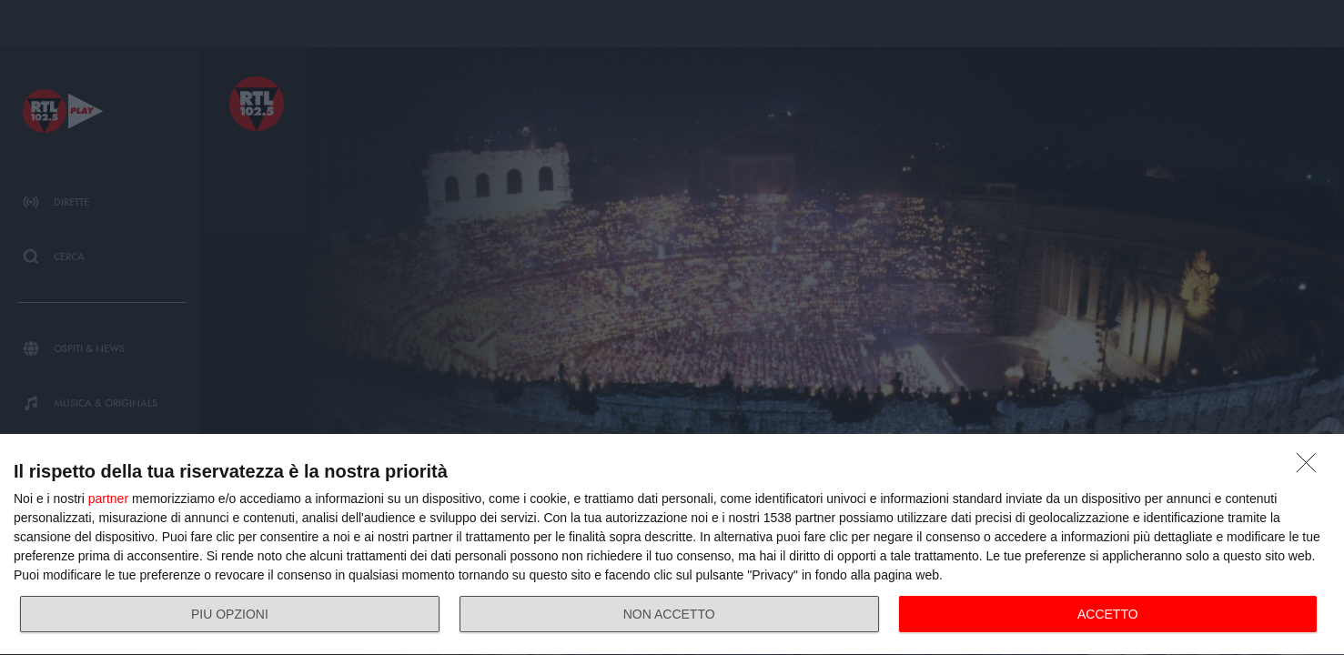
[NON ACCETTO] (1311, 467)
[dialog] (672, 545)
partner (108, 498)
